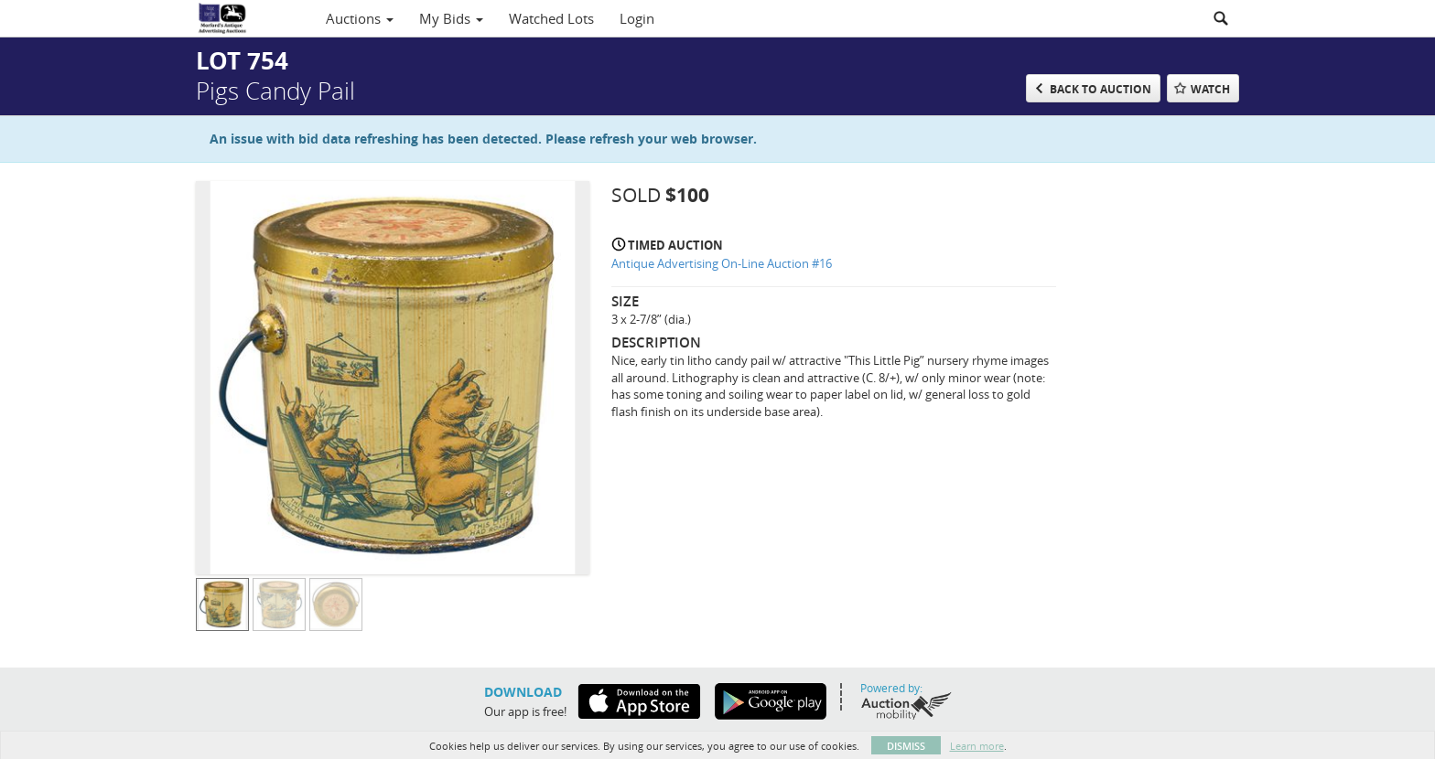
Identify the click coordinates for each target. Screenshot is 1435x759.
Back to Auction (1100, 89)
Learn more (977, 746)
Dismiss (906, 746)
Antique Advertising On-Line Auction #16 (721, 263)
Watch (1210, 89)
